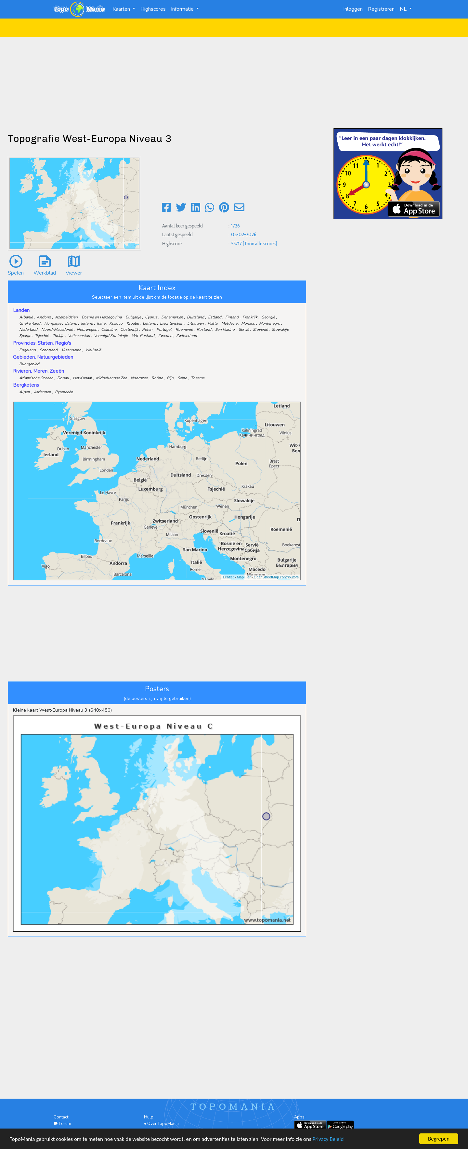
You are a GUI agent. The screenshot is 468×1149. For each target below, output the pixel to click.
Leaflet (228, 577)
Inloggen (353, 9)
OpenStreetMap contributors (276, 577)
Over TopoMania (163, 1124)
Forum (62, 1124)
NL (404, 9)
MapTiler (244, 577)
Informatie (183, 9)
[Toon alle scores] (260, 243)
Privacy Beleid (328, 1139)
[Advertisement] (234, 82)
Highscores (153, 9)
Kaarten (121, 9)
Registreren (381, 9)
